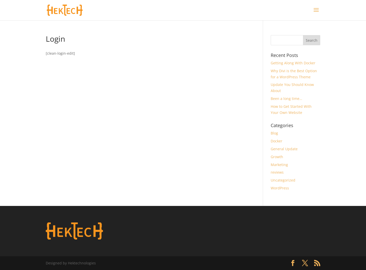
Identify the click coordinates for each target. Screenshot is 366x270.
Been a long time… (286, 98)
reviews (277, 172)
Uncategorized (283, 180)
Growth (277, 156)
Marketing (279, 164)
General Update (284, 148)
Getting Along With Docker (293, 63)
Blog (274, 133)
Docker (276, 141)
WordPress (280, 188)
